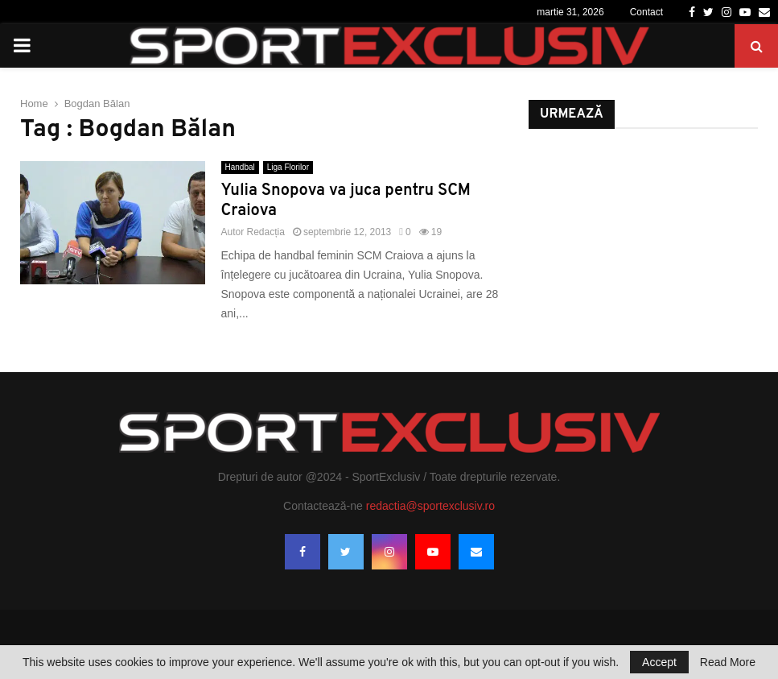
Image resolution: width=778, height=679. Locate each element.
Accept (659, 662)
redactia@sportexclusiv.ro (430, 505)
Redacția (266, 232)
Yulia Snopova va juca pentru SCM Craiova (346, 201)
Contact (646, 12)
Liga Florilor (288, 167)
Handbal (240, 167)
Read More (727, 662)
